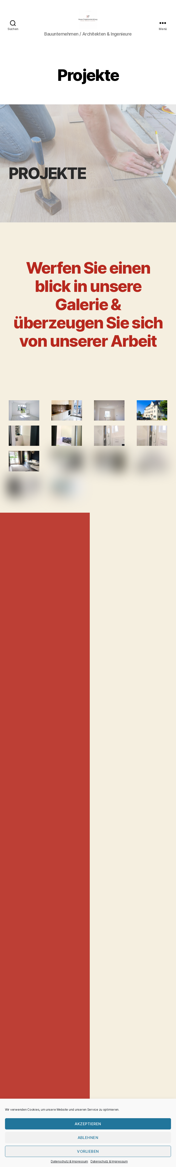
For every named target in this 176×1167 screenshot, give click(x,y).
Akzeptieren (88, 1123)
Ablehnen (88, 1137)
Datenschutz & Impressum (69, 1161)
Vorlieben (88, 1151)
